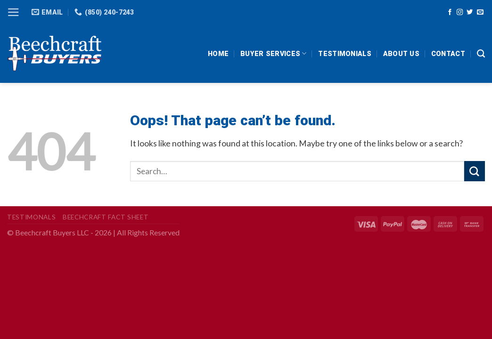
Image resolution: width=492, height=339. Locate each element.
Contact (448, 53)
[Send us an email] (480, 12)
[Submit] (474, 171)
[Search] (481, 53)
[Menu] (13, 12)
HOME (218, 53)
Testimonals (31, 217)
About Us (401, 53)
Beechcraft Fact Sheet (105, 217)
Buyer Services (273, 53)
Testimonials (344, 53)
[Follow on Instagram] (460, 12)
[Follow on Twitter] (470, 12)
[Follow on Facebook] (450, 12)
